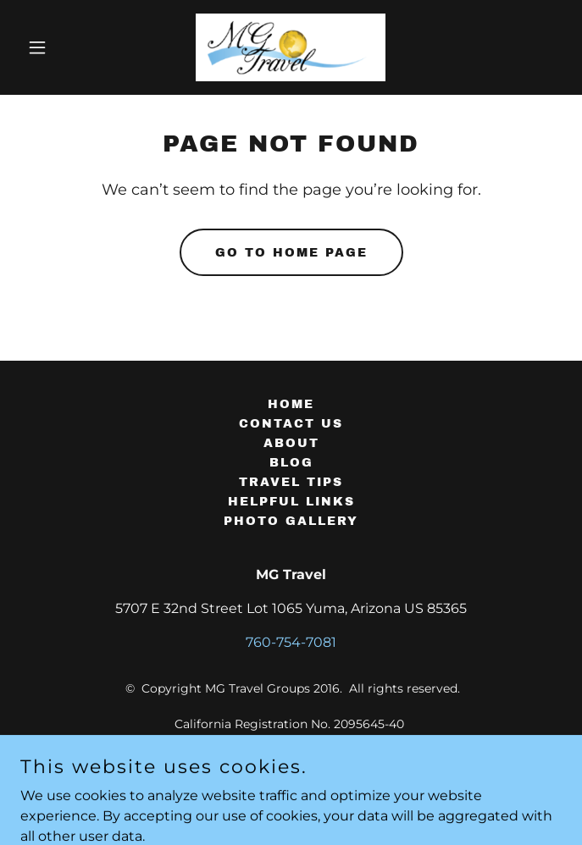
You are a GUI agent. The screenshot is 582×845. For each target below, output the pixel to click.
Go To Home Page (291, 252)
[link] (290, 47)
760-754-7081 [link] (291, 642)
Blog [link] (291, 462)
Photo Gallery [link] (291, 521)
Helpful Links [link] (291, 501)
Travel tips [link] (291, 482)
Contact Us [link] (291, 423)
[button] (61, 47)
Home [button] (291, 404)
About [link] (291, 443)
